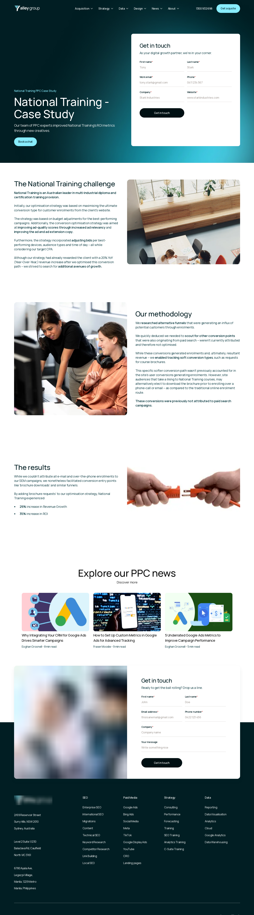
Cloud (208, 828)
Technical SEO (91, 835)
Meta (126, 828)
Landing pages (132, 863)
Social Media (130, 821)
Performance (172, 814)
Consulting (171, 807)
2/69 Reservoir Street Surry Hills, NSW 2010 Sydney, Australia (27, 821)
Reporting (211, 807)
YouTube (128, 849)
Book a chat (25, 142)
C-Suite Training (174, 849)
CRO (126, 856)
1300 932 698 (204, 8)
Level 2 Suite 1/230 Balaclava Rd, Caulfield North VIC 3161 (27, 848)
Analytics (210, 821)
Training (169, 828)
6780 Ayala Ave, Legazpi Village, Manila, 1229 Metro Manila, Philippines (25, 878)
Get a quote (228, 8)
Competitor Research (96, 849)
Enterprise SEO (92, 807)
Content (88, 828)
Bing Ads (128, 814)
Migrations (89, 821)
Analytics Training (175, 842)
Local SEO (89, 863)
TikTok (127, 835)
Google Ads (130, 807)
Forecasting (171, 821)
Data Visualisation (215, 814)
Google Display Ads (135, 842)
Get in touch (162, 113)
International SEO (93, 814)
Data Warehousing (216, 842)
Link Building (90, 856)
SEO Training (172, 835)
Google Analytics (215, 835)
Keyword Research (94, 842)
